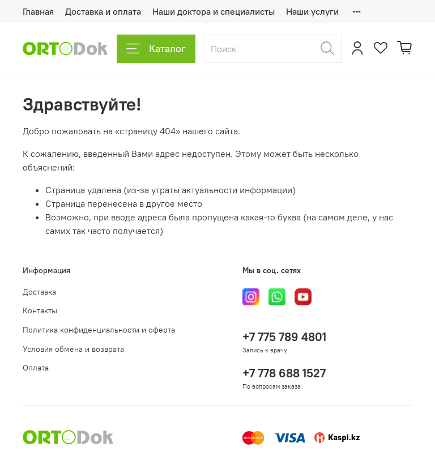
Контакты (40, 310)
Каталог (156, 49)
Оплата (36, 368)
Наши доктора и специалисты (213, 11)
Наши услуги (312, 11)
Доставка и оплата (103, 11)
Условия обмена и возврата (73, 349)
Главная (38, 11)
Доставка (39, 292)
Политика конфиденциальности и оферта (99, 330)
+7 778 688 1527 (284, 373)
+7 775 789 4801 (284, 336)
